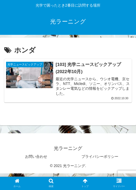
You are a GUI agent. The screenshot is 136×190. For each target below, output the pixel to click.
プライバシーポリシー (99, 156)
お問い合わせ (36, 156)
